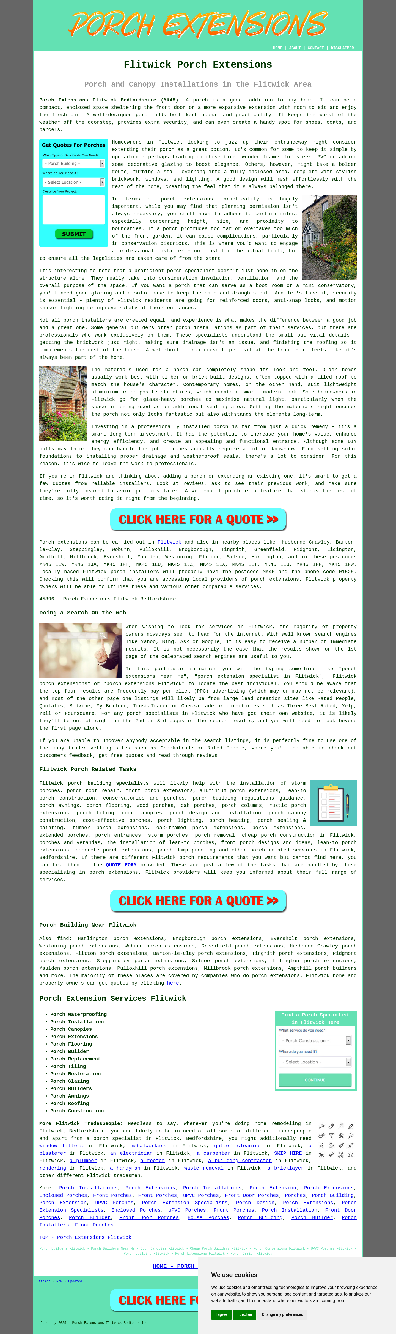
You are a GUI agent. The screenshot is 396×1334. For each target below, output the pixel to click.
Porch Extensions (150, 1188)
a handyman (125, 1168)
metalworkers (149, 1146)
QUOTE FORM (121, 865)
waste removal (204, 1168)
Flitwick (169, 542)
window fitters (61, 1146)
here (173, 983)
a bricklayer (286, 1168)
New (59, 1281)
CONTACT (316, 48)
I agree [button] (221, 1314)
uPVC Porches (201, 1195)
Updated (75, 1281)
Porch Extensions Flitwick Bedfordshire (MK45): (110, 100)
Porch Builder (90, 1217)
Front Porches (112, 1195)
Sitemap (43, 1281)
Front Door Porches (252, 1195)
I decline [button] (244, 1314)
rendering (52, 1168)
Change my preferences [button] (282, 1314)
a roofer (152, 1161)
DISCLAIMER (342, 48)
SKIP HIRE (288, 1153)
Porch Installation (289, 1210)
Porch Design (255, 1203)
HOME (277, 48)
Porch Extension (273, 1188)
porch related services (283, 850)
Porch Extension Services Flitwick (112, 999)
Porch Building (333, 1195)
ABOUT (295, 48)
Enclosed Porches (63, 1195)
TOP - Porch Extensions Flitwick (85, 1237)
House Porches (208, 1217)
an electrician (131, 1153)
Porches (295, 1195)
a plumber (83, 1161)
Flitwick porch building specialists (94, 783)
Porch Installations (88, 1188)
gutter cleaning (237, 1146)
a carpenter (213, 1153)
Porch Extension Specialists (185, 1203)
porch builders (336, 968)
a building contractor (240, 1161)
